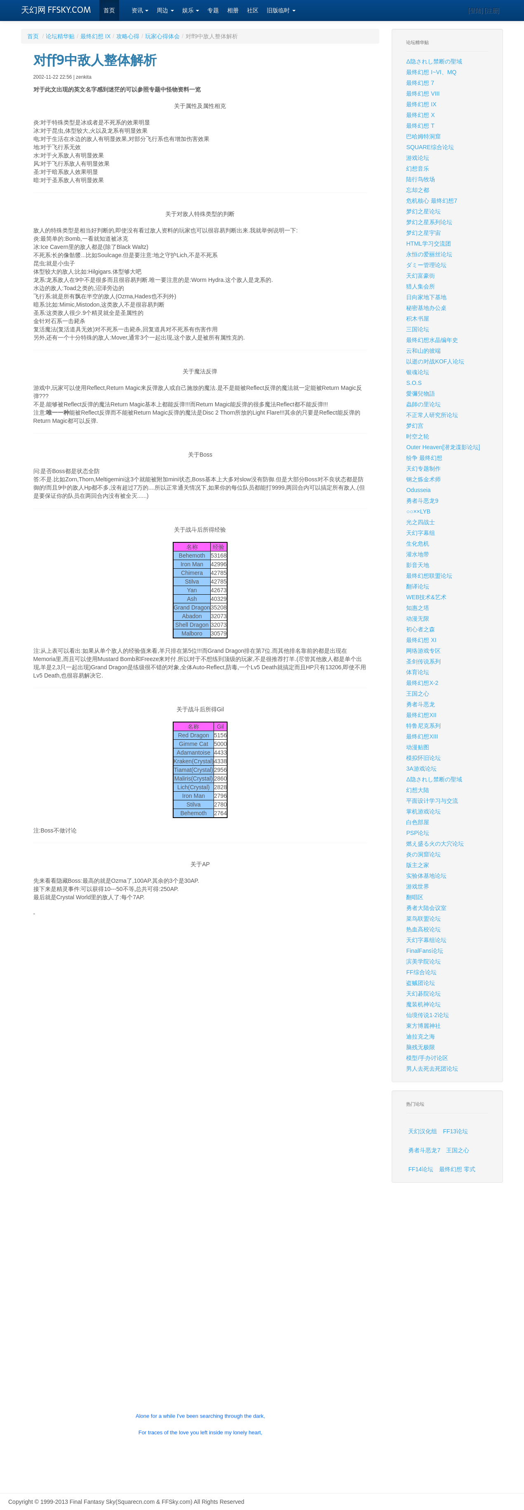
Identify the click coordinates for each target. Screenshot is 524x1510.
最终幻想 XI (421, 640)
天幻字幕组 (420, 533)
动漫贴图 (417, 747)
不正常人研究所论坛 (432, 415)
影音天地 (417, 565)
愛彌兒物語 (420, 393)
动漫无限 (417, 618)
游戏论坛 (417, 158)
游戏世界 (417, 886)
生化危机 (417, 543)
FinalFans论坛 (424, 950)
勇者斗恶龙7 (424, 1150)
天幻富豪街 (420, 275)
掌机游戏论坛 (423, 811)
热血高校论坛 (423, 929)
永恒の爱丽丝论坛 (429, 254)
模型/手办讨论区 (427, 1058)
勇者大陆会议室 (426, 908)
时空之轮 (417, 436)
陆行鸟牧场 (420, 179)
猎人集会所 (420, 286)
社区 (252, 10)
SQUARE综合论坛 (430, 147)
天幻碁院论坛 (423, 993)
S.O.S (413, 383)
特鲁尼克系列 (423, 725)
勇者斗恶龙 (420, 704)
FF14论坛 (420, 1169)
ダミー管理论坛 (426, 265)
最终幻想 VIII (422, 93)
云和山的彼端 (423, 350)
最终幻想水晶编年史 (432, 340)
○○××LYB (418, 511)
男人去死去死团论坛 (432, 1068)
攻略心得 (127, 36)
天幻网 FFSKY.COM (56, 10)
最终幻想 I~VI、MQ (431, 72)
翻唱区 (414, 897)
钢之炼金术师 (423, 479)
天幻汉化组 (422, 1131)
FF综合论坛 (421, 972)
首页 (109, 10)
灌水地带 (417, 554)
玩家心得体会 (162, 36)
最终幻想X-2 (422, 683)
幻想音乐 (417, 168)
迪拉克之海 (420, 1036)
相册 (233, 10)
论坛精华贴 (60, 36)
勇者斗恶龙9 (422, 500)
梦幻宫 (414, 425)
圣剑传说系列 (423, 661)
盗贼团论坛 (420, 983)
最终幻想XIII (422, 736)
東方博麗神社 (423, 1025)
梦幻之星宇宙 (423, 233)
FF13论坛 (455, 1131)
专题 (213, 10)
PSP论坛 (417, 833)
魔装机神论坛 (423, 1004)
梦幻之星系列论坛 (429, 222)
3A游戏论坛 (421, 768)
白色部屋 (417, 822)
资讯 (140, 10)
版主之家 (417, 865)
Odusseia (418, 490)
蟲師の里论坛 (423, 404)
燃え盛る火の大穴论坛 (435, 843)
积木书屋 (417, 318)
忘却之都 (417, 190)
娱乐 (191, 10)
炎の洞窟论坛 (423, 854)
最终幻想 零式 (457, 1169)
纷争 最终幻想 (424, 458)
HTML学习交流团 (428, 243)
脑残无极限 (420, 1047)
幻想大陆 (417, 790)
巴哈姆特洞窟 (423, 136)
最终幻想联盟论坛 (429, 575)
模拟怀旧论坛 (423, 758)
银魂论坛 (417, 372)
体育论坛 (417, 672)
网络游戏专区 (423, 650)
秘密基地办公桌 (426, 308)
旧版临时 (281, 10)
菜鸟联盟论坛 (423, 918)
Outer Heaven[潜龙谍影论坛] (443, 447)
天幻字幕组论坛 (426, 940)
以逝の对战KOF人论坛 (435, 361)
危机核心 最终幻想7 (431, 200)
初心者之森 (420, 629)
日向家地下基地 (426, 297)
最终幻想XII (421, 715)
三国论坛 (417, 329)
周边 (165, 10)
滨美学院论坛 (423, 961)
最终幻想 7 (420, 83)
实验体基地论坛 (426, 875)
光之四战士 (420, 522)
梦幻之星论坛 (423, 211)
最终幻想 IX (95, 36)
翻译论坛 (417, 586)
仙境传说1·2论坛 (427, 1015)
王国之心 (417, 693)
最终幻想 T (420, 125)
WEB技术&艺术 (426, 597)
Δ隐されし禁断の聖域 (434, 61)
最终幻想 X (420, 115)
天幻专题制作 (423, 468)
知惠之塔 (417, 608)
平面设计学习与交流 (432, 800)
